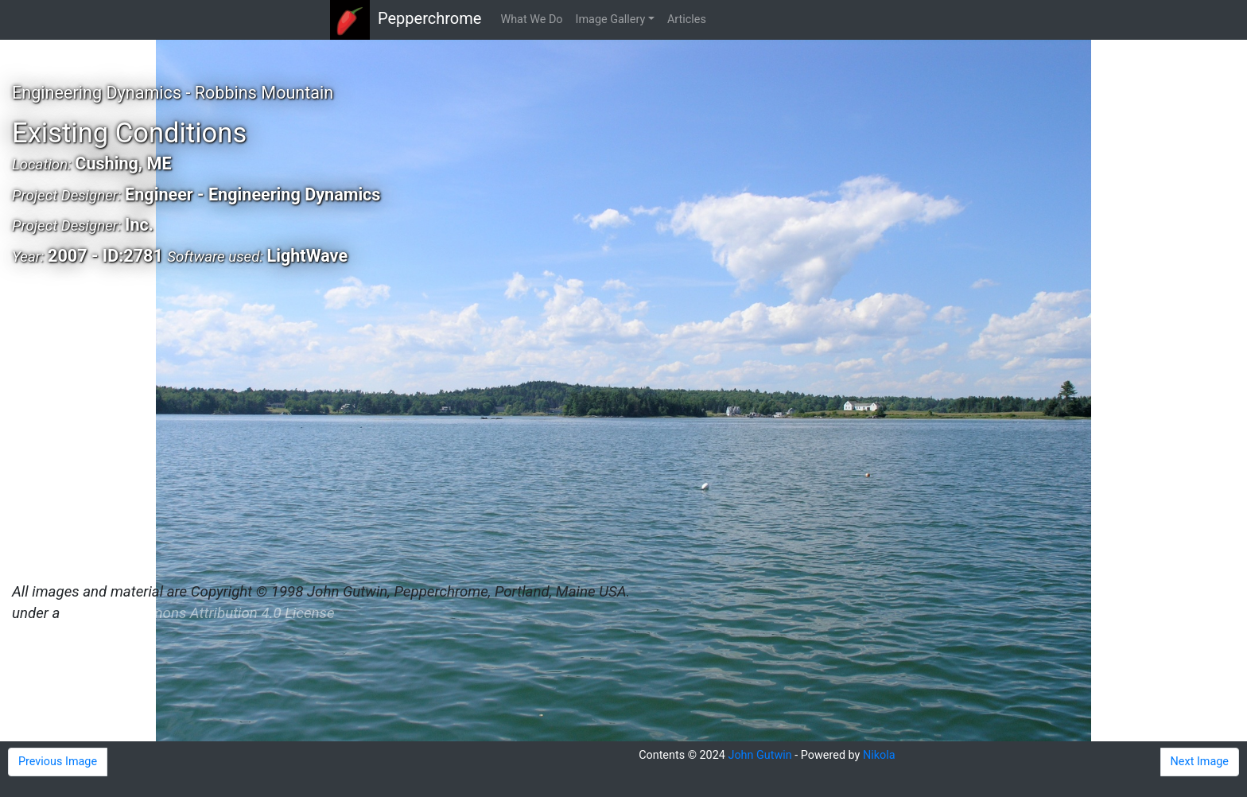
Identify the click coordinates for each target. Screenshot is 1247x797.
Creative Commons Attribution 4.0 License (199, 613)
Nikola (879, 755)
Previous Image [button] (57, 761)
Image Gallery (611, 19)
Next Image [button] (1200, 761)
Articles (686, 19)
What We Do (531, 19)
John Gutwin (759, 755)
